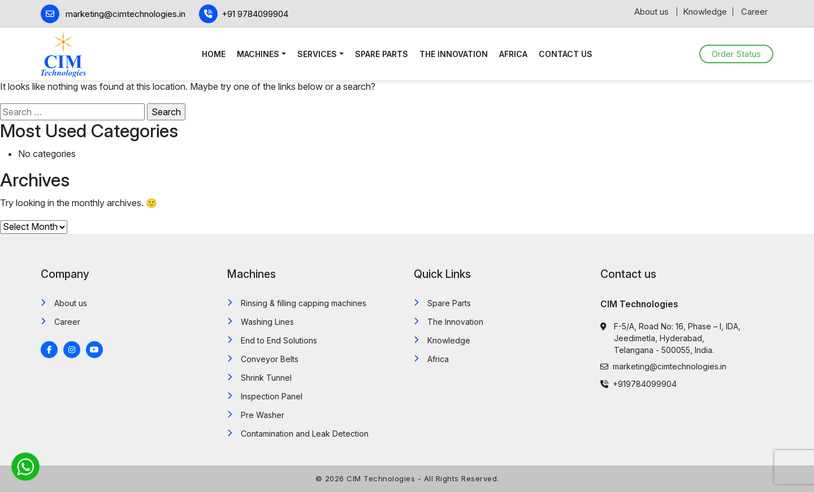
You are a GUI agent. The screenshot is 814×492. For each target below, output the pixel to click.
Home (214, 54)
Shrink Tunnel (266, 377)
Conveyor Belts (269, 359)
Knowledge (705, 11)
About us (651, 11)
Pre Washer (262, 415)
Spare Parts (381, 54)
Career (754, 11)
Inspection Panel (271, 396)
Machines (258, 54)
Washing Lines (267, 321)
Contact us (565, 54)
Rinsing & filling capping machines (303, 303)
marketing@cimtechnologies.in (663, 366)
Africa (513, 54)
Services (317, 54)
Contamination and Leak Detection (305, 433)
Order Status (736, 54)
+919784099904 (638, 384)
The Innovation (453, 54)
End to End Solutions (279, 340)
